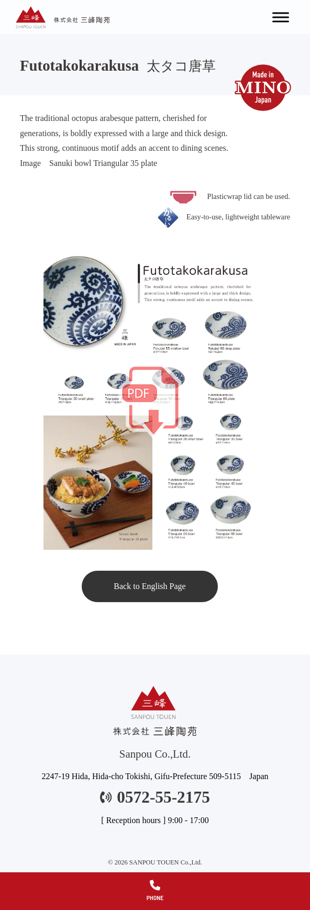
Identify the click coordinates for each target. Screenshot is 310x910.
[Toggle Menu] (280, 17)
